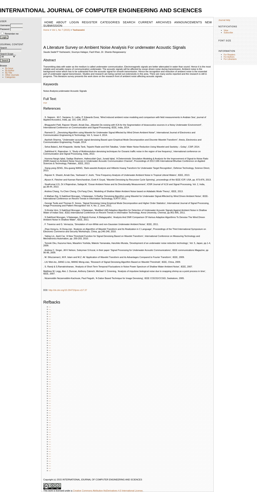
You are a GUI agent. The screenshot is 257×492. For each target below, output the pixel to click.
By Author (9, 70)
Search (129, 22)
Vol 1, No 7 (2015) (61, 30)
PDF (45, 103)
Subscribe (228, 33)
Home (46, 30)
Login (74, 22)
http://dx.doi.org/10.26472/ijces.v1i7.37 (68, 290)
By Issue (9, 68)
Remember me (12, 34)
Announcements (188, 22)
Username (5, 25)
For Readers (229, 55)
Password (4, 29)
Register (89, 22)
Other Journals (12, 75)
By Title (8, 73)
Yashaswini (78, 30)
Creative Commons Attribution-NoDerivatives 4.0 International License (108, 490)
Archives (163, 22)
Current (145, 22)
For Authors (229, 57)
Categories (10, 77)
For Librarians (230, 59)
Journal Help (224, 20)
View (226, 30)
